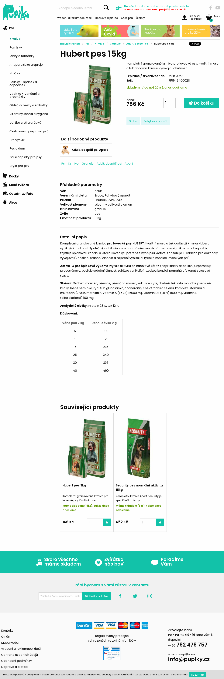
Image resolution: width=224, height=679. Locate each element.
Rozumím (197, 675)
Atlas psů (127, 17)
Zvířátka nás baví (110, 561)
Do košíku (202, 103)
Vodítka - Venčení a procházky (24, 95)
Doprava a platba (106, 17)
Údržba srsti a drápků (25, 122)
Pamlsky (15, 47)
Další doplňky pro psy (25, 157)
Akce (10, 201)
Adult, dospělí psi (137, 43)
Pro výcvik (17, 140)
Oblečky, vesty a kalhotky (28, 105)
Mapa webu (10, 642)
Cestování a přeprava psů (28, 131)
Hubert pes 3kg (74, 485)
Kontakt (7, 630)
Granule (115, 43)
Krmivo (15, 38)
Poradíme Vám (167, 561)
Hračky (14, 73)
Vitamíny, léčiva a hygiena (28, 114)
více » (173, 6)
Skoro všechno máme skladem (57, 561)
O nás (5, 636)
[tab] (28, 97)
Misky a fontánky (21, 56)
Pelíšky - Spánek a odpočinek (23, 83)
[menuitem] (31, 38)
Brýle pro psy (19, 165)
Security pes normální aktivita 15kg (139, 487)
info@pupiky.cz (189, 660)
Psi (8, 27)
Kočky (11, 175)
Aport (129, 163)
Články (140, 17)
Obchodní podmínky (16, 661)
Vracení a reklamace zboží (74, 17)
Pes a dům (17, 148)
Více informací (179, 674)
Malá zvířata (16, 184)
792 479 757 (187, 645)
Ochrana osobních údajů (19, 655)
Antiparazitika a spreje (26, 64)
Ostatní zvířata (18, 193)
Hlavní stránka (70, 43)
